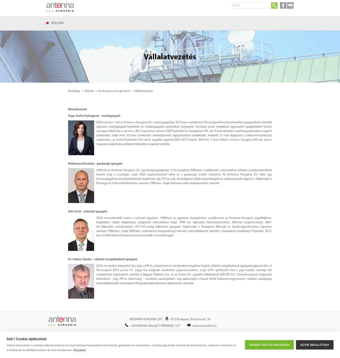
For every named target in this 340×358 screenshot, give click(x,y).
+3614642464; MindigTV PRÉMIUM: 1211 (155, 326)
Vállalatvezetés (143, 91)
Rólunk (57, 23)
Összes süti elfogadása (269, 344)
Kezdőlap (74, 91)
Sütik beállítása (314, 344)
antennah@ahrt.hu (204, 326)
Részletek (80, 350)
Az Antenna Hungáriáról (113, 91)
